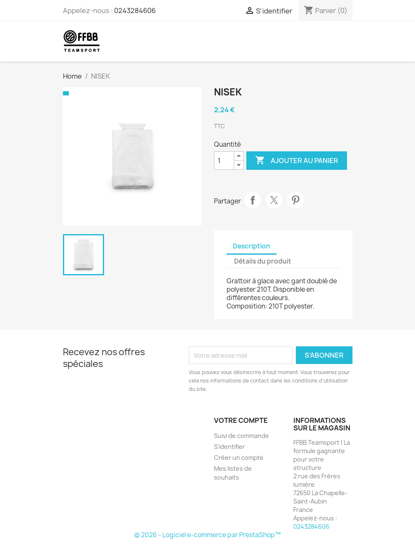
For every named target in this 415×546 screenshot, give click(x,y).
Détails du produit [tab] (262, 261)
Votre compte (241, 420)
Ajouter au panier (296, 160)
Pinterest (295, 200)
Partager (252, 200)
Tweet (274, 200)
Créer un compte (239, 458)
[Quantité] (224, 160)
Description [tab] (251, 246)
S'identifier (229, 447)
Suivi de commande (241, 436)
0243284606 (135, 10)
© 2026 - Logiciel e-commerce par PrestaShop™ (207, 534)
